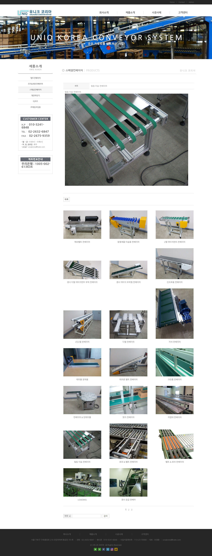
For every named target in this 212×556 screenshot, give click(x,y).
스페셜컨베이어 (35, 90)
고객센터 (183, 12)
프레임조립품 (35, 107)
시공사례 (156, 12)
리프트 (35, 101)
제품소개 (130, 12)
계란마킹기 (35, 95)
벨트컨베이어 (35, 78)
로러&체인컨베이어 (35, 84)
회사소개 (104, 12)
